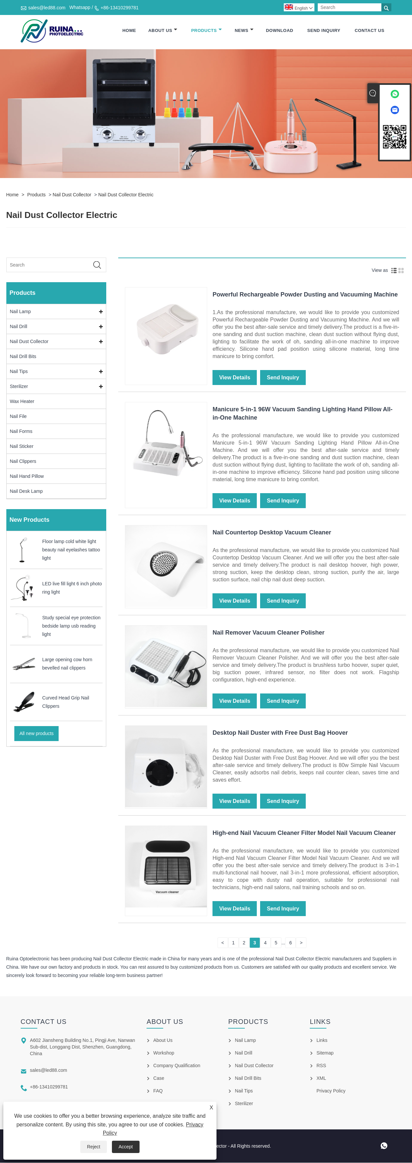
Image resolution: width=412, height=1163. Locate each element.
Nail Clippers (23, 461)
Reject (93, 1146)
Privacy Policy (330, 1091)
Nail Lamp (20, 311)
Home (129, 30)
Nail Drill (18, 326)
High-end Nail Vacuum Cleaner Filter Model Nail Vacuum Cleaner (304, 833)
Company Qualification (176, 1065)
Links (321, 1040)
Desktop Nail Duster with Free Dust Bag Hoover (280, 733)
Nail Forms (21, 431)
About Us (162, 30)
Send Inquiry (323, 30)
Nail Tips (19, 371)
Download (279, 30)
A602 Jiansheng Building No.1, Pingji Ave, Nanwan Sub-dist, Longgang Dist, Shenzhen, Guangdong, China (82, 1047)
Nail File (18, 416)
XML (321, 1078)
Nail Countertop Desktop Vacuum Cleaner (271, 532)
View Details (234, 378)
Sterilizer (19, 386)
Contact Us (369, 30)
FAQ (158, 1091)
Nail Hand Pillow (27, 476)
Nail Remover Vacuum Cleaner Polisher (268, 633)
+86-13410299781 (120, 7)
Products (206, 30)
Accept (126, 1146)
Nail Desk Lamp (26, 491)
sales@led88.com (47, 7)
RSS (321, 1065)
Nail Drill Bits (23, 356)
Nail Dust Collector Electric (126, 195)
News (244, 30)
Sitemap (324, 1053)
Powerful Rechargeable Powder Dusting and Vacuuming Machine (305, 294)
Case (158, 1078)
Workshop (163, 1053)
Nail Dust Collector (72, 195)
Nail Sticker (22, 446)
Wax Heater (22, 401)
